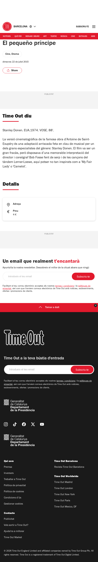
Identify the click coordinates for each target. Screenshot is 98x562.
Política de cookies (14, 491)
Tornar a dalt (49, 307)
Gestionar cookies (13, 504)
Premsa (8, 467)
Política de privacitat (15, 485)
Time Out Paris (62, 501)
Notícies (7, 36)
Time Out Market (13, 537)
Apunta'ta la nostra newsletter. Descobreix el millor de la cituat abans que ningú (46, 268)
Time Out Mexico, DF (65, 507)
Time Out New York (64, 494)
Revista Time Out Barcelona (69, 467)
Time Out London (63, 488)
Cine (73, 36)
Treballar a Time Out (15, 479)
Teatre (54, 36)
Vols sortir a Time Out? (16, 525)
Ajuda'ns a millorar (14, 531)
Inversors (9, 473)
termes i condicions (64, 286)
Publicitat (9, 519)
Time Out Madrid (63, 482)
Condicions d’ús (12, 498)
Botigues (83, 36)
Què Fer (18, 36)
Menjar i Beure (32, 36)
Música (64, 36)
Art (45, 36)
